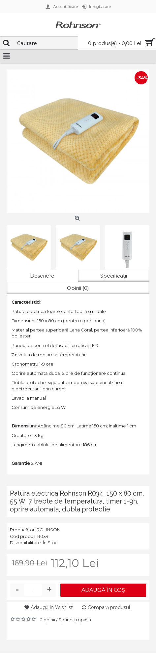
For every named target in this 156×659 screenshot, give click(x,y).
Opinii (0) (78, 288)
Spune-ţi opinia (74, 619)
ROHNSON (48, 529)
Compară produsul (109, 607)
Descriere (42, 276)
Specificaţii (113, 276)
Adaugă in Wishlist (52, 607)
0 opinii (47, 619)
